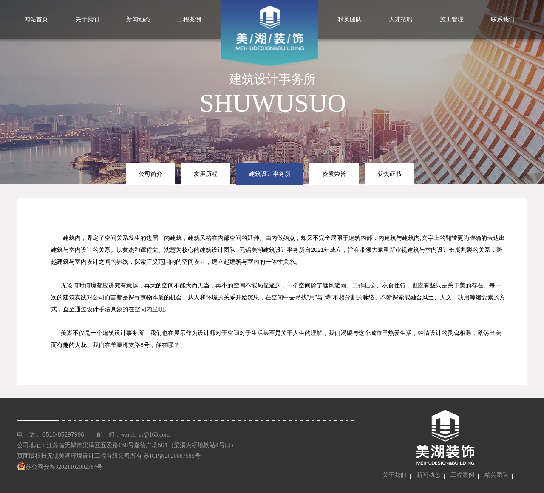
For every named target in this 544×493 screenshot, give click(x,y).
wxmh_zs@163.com (145, 434)
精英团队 (496, 475)
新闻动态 (428, 475)
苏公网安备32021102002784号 (59, 467)
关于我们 (394, 475)
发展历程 (206, 173)
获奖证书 (389, 173)
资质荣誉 (334, 173)
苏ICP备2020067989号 (172, 456)
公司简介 (150, 173)
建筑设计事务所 (270, 173)
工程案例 (462, 475)
